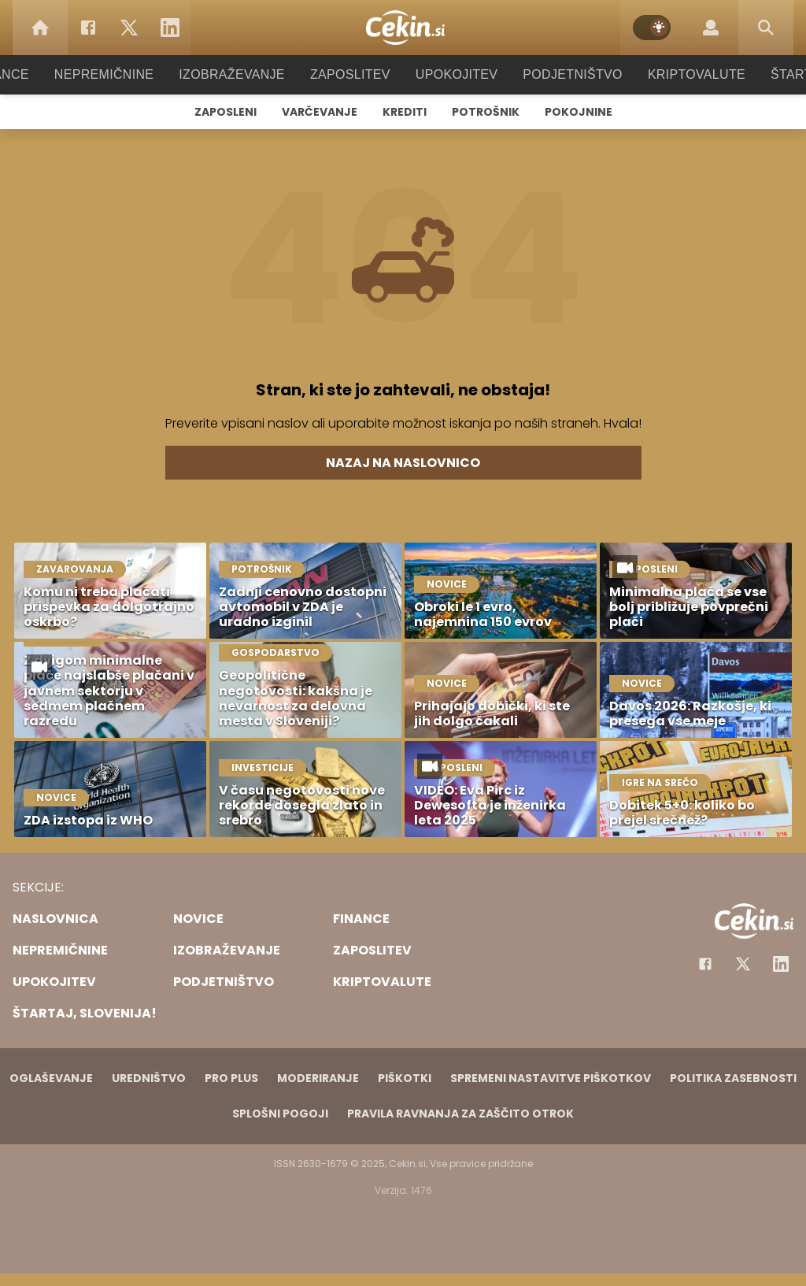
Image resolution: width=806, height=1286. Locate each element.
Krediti (405, 112)
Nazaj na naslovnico (403, 463)
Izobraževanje (239, 74)
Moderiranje (318, 1078)
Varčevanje (319, 112)
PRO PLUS (231, 1078)
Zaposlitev (350, 74)
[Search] (765, 27)
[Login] (710, 27)
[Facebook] (88, 27)
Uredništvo (149, 1078)
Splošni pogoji (280, 1113)
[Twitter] (129, 27)
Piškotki (404, 1078)
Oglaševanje (51, 1078)
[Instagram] (780, 964)
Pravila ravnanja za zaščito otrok (460, 1113)
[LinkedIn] (170, 27)
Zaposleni (225, 112)
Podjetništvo (562, 74)
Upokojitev (451, 74)
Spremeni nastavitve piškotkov (550, 1078)
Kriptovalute (680, 74)
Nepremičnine (119, 74)
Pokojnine (578, 112)
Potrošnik (485, 112)
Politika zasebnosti (733, 1078)
